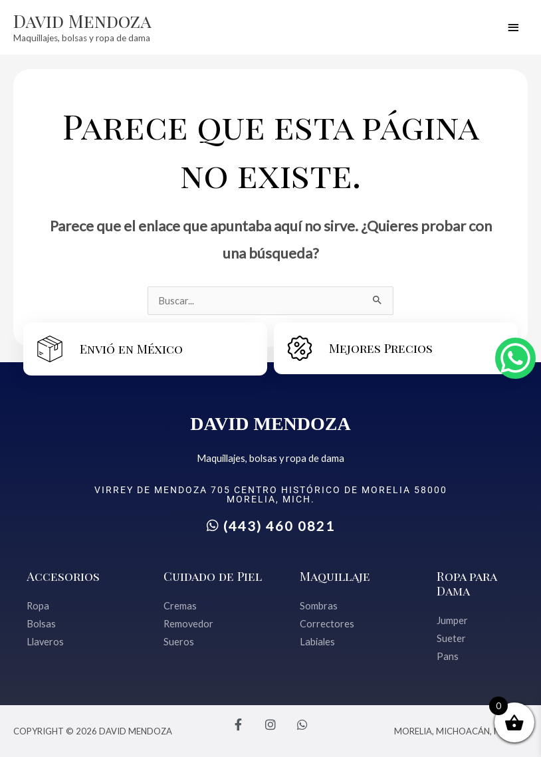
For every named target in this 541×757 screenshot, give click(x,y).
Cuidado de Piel (212, 576)
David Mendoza (82, 21)
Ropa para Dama (466, 583)
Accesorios (63, 576)
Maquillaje (335, 576)
